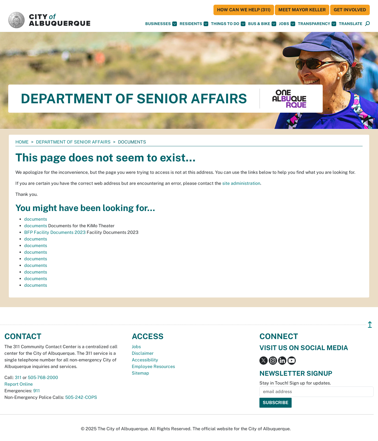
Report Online (18, 384)
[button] (350, 24)
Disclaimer (143, 353)
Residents (194, 23)
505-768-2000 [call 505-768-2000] (43, 377)
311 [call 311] (18, 377)
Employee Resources (153, 366)
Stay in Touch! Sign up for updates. (295, 383)
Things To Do (228, 23)
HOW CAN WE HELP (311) (243, 9)
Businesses (161, 23)
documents (35, 219)
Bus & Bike (262, 23)
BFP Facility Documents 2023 (55, 232)
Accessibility (145, 359)
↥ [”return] (370, 325)
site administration (241, 183)
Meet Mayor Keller (302, 9)
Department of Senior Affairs (73, 142)
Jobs (287, 23)
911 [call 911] (36, 390)
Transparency (317, 23)
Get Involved (350, 9)
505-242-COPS (81, 397)
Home (22, 142)
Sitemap (140, 373)
